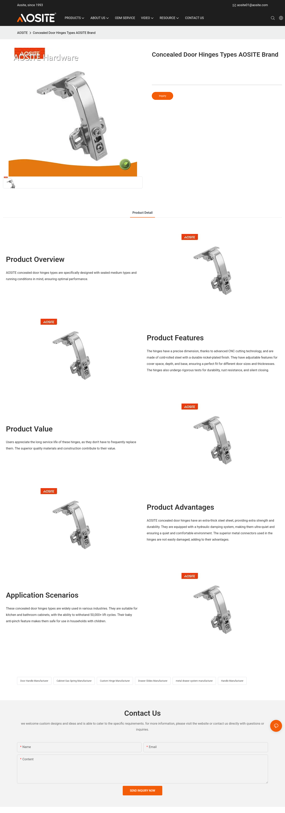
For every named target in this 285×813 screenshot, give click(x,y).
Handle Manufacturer (232, 680)
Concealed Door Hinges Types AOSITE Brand (64, 33)
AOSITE (22, 33)
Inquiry (162, 95)
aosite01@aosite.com (252, 5)
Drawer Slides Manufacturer (152, 680)
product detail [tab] (142, 213)
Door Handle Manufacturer (34, 680)
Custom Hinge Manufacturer (115, 680)
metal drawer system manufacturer (194, 680)
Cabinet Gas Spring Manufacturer (74, 680)
